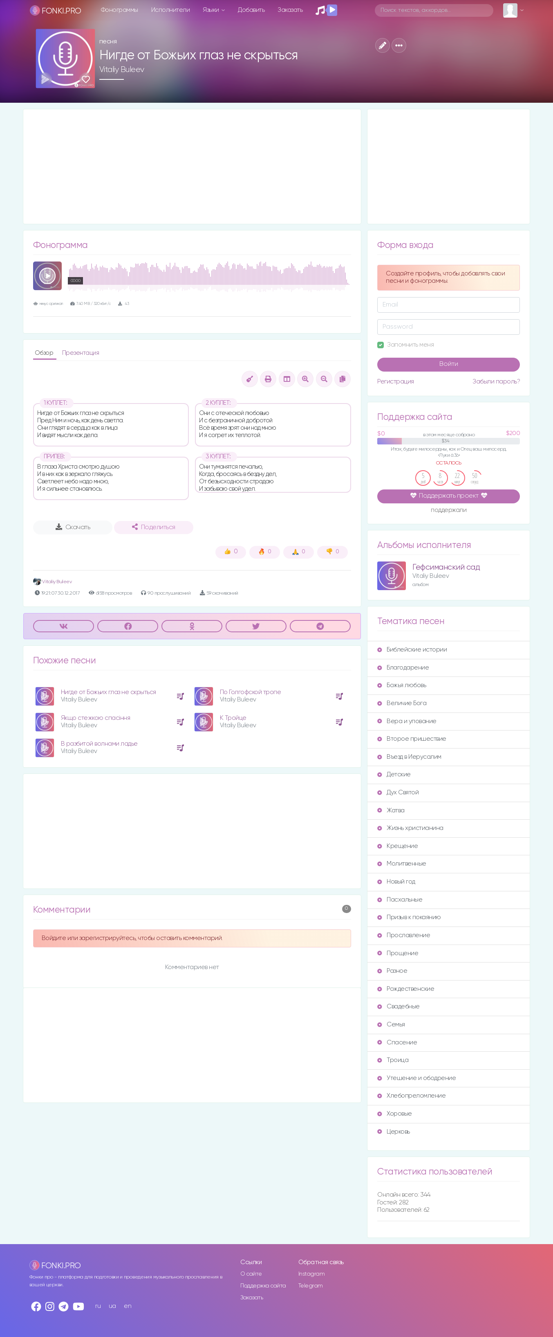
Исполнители (170, 10)
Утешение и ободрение (416, 1078)
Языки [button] (211, 10)
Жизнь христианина (410, 828)
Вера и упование (407, 721)
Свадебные (398, 1006)
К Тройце (233, 718)
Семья (391, 1024)
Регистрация (395, 382)
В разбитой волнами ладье (99, 744)
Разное (392, 971)
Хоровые (394, 1114)
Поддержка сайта (263, 1286)
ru (98, 1306)
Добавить (251, 10)
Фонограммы (119, 10)
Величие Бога (401, 703)
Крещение (397, 846)
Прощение (397, 953)
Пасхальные (399, 900)
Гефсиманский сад (446, 567)
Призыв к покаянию (409, 917)
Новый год (396, 882)
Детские (394, 774)
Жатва (391, 810)
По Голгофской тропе (250, 692)
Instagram (311, 1274)
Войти (448, 364)
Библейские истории (412, 650)
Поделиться (153, 527)
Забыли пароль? (496, 382)
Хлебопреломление (411, 1096)
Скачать (73, 527)
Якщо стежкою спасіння (95, 718)
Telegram (310, 1286)
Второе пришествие (411, 739)
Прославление (403, 935)
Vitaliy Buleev (121, 69)
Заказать (290, 10)
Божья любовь (401, 685)
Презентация (80, 353)
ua (112, 1306)
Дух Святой (398, 792)
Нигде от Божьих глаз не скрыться (108, 692)
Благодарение (403, 668)
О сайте (251, 1274)
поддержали (448, 510)
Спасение (397, 1042)
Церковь (393, 1132)
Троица (392, 1060)
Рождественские (405, 989)
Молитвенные (401, 864)
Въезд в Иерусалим (409, 757)
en (127, 1306)
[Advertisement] (192, 166)
